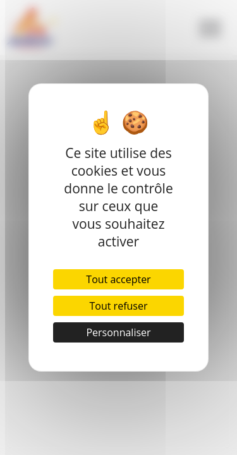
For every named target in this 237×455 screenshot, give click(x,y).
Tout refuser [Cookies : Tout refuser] (119, 306)
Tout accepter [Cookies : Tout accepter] (118, 279)
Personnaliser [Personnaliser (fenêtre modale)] (118, 332)
